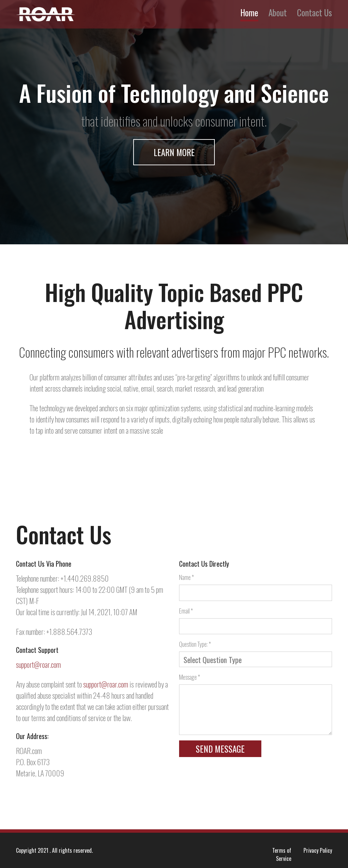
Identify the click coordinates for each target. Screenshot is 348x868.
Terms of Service (281, 854)
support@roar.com (38, 664)
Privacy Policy (317, 850)
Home (249, 12)
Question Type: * (195, 644)
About (277, 12)
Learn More (174, 152)
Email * (186, 610)
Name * (186, 577)
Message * (189, 677)
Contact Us (314, 12)
